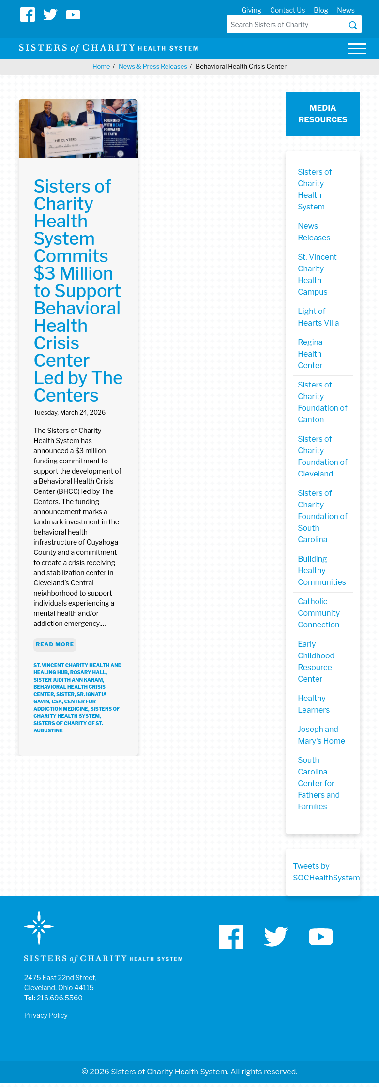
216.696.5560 (60, 998)
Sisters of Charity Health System (315, 189)
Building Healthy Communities (322, 570)
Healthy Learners (314, 704)
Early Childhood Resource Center (316, 662)
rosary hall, (88, 672)
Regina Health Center (310, 354)
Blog (321, 10)
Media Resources (323, 114)
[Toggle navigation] (356, 50)
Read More (55, 644)
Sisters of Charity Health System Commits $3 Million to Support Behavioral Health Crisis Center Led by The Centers (78, 291)
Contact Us (287, 10)
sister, (66, 694)
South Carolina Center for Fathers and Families (319, 783)
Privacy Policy (46, 1015)
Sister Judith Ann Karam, (68, 680)
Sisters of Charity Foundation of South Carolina (323, 516)
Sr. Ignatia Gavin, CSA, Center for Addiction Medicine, (69, 701)
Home (101, 66)
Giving (251, 10)
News (346, 10)
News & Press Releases (153, 66)
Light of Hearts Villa (318, 317)
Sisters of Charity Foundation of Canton (323, 402)
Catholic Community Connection (319, 613)
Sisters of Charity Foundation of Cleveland (323, 456)
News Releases (314, 232)
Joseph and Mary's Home (321, 735)
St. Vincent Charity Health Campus (317, 275)
